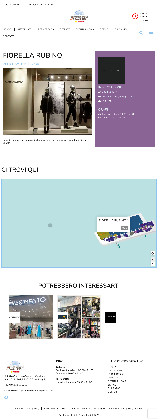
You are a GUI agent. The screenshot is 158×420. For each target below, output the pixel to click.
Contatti (9, 36)
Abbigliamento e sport (22, 64)
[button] (141, 33)
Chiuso (144, 13)
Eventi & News (85, 29)
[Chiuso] (135, 16)
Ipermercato (45, 29)
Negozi (7, 29)
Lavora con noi (12, 4)
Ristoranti (24, 29)
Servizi (104, 29)
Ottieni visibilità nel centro (39, 4)
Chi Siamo (120, 29)
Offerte (65, 29)
